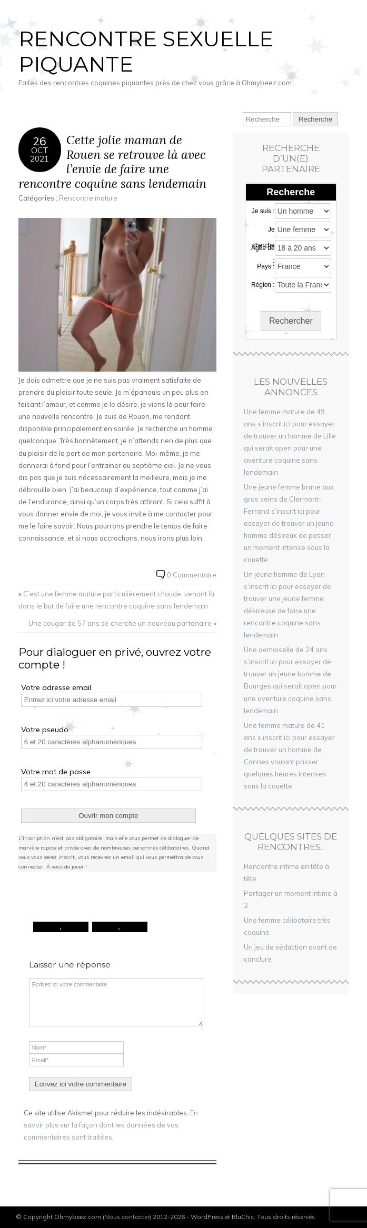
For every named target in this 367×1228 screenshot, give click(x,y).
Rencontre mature (88, 198)
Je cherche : (263, 230)
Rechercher (291, 320)
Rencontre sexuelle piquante (145, 51)
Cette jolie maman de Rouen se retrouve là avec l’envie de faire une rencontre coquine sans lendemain (112, 161)
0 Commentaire (191, 575)
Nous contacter (127, 1217)
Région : (263, 284)
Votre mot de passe (56, 771)
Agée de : (263, 248)
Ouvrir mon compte (108, 816)
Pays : (265, 266)
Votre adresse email (56, 687)
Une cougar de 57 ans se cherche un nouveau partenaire (120, 623)
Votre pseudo (44, 729)
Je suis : (263, 211)
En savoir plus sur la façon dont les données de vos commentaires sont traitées (111, 1125)
